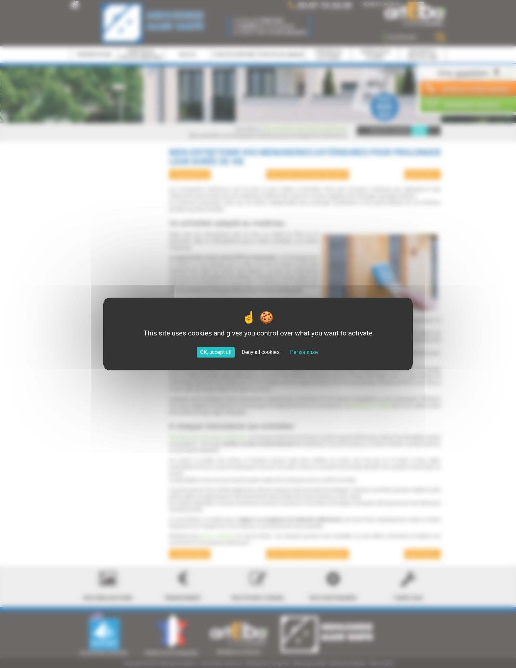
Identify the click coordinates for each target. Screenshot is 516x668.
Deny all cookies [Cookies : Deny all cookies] (261, 352)
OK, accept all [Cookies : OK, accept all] (215, 352)
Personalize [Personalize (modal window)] (304, 352)
